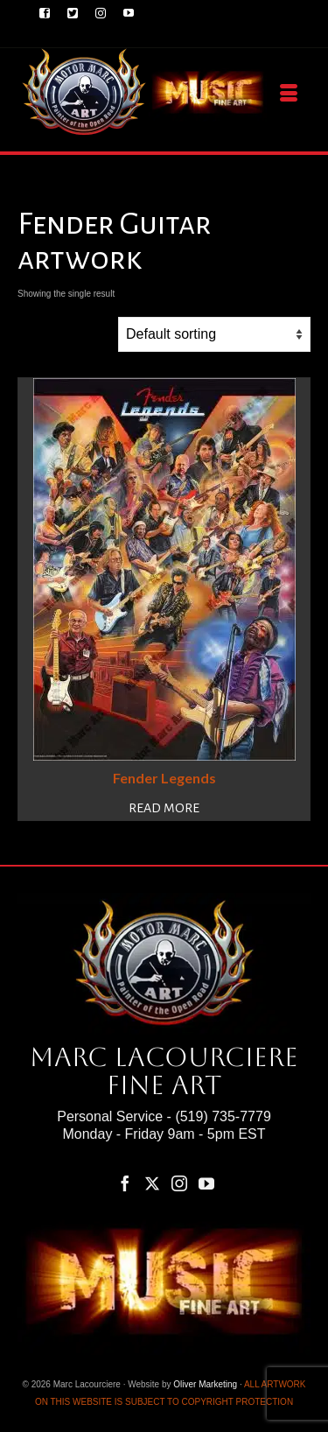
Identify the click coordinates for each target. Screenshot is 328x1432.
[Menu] (289, 94)
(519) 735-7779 (222, 1116)
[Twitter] (152, 1183)
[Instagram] (179, 1183)
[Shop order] (214, 334)
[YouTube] (206, 1183)
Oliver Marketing (205, 1384)
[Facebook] (125, 1183)
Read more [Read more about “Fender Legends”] (164, 808)
